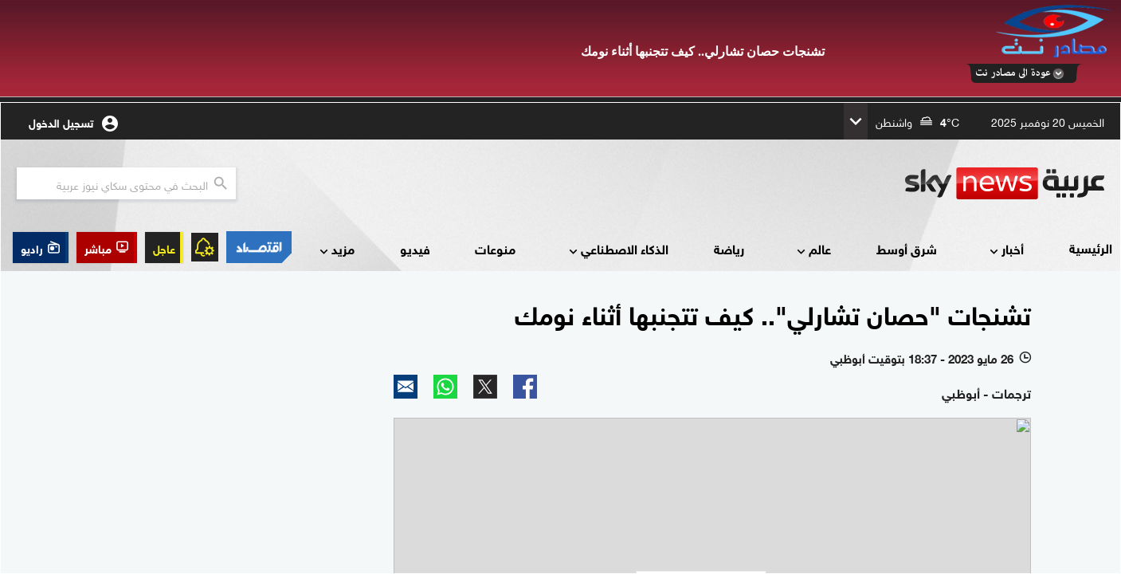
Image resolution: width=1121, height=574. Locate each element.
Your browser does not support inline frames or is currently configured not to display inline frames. (560, 338)
